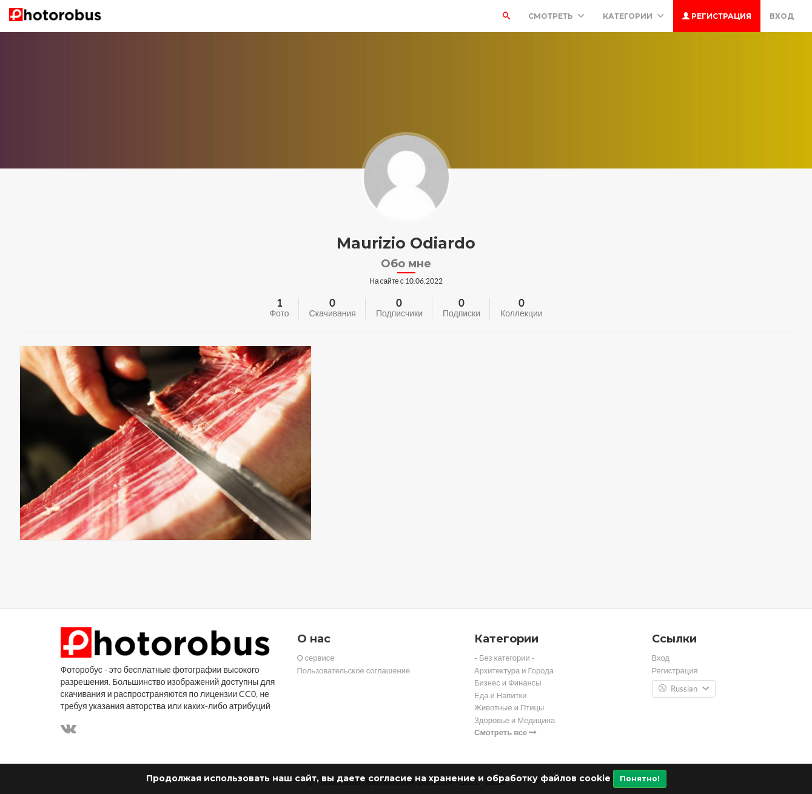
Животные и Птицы (509, 707)
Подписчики (399, 313)
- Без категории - (504, 657)
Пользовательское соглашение (354, 670)
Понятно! (640, 778)
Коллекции (521, 313)
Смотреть (556, 16)
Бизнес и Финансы (508, 682)
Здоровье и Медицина (514, 720)
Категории (633, 16)
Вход (782, 16)
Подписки (461, 313)
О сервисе (316, 657)
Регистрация (716, 16)
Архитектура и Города (514, 670)
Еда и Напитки (500, 695)
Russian (684, 689)
